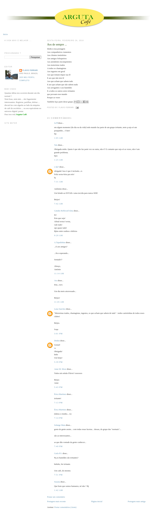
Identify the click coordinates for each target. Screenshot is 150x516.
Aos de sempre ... (57, 44)
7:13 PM (58, 402)
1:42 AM (58, 490)
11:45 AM (59, 302)
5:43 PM (58, 387)
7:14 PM (58, 418)
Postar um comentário (56, 497)
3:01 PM (58, 333)
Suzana (57, 482)
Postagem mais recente (56, 501)
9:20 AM (58, 235)
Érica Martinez (60, 394)
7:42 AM (58, 203)
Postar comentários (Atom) (65, 507)
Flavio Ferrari (30, 70)
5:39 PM (58, 362)
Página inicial (96, 501)
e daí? (56, 167)
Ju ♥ (56, 123)
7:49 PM (58, 446)
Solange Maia (59, 425)
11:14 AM (59, 273)
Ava (55, 280)
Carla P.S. (58, 453)
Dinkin (57, 340)
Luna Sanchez (59, 309)
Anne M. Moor (60, 369)
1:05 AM (58, 138)
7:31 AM (58, 181)
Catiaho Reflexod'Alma (63, 211)
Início (5, 34)
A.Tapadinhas (59, 242)
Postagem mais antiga (136, 501)
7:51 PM (58, 475)
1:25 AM (58, 160)
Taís (55, 145)
